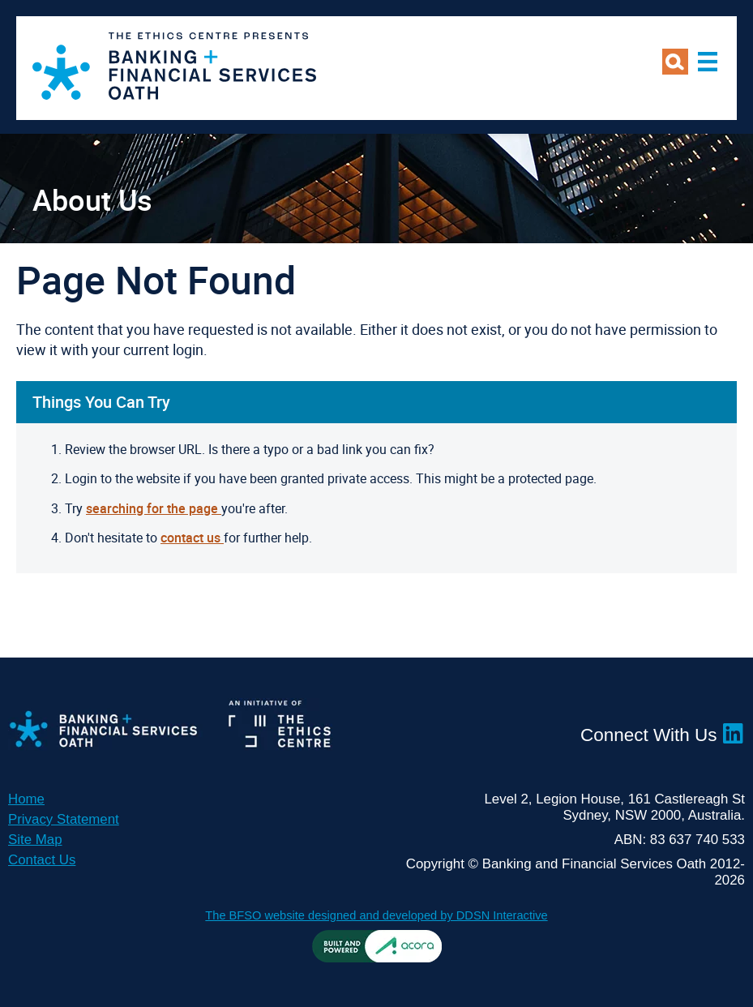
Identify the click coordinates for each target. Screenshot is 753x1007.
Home (26, 799)
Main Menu (707, 61)
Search (675, 62)
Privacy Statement (63, 819)
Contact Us (41, 860)
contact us (192, 537)
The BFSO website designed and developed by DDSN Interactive (376, 915)
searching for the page (153, 508)
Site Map (35, 839)
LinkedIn (733, 733)
